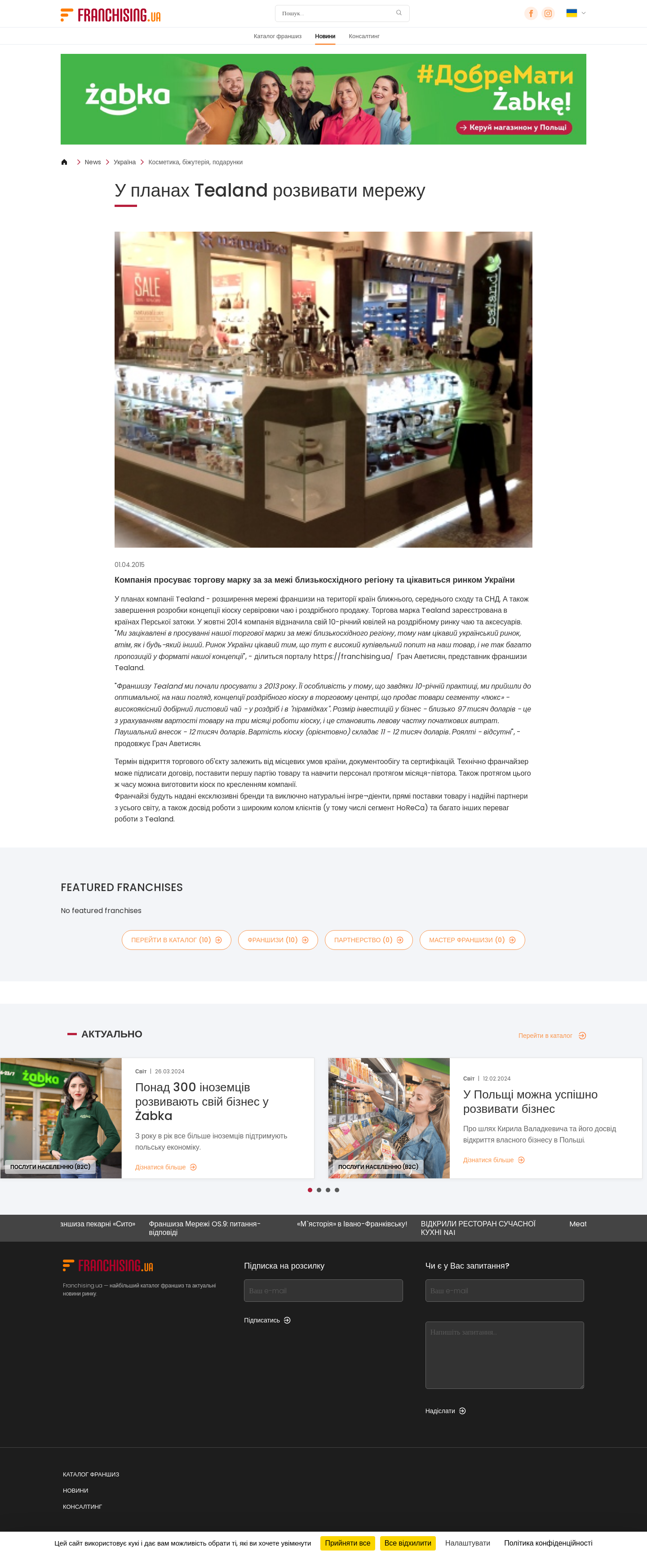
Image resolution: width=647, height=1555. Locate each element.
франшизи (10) (278, 940)
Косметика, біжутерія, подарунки (195, 162)
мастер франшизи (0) (472, 940)
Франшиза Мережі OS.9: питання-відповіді (212, 1228)
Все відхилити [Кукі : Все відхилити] (408, 1543)
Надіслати (445, 1410)
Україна (125, 162)
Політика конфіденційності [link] (548, 1543)
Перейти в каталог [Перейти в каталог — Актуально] (552, 1035)
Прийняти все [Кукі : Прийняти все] (347, 1543)
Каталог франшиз (277, 36)
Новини (325, 36)
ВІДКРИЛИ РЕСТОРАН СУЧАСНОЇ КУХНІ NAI (485, 1228)
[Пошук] (336, 13)
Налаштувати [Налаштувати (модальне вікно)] (467, 1543)
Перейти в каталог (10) (176, 940)
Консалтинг (364, 36)
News (93, 162)
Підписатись (267, 1320)
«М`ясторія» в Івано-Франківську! (359, 1224)
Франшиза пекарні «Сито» (99, 1224)
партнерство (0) (368, 940)
